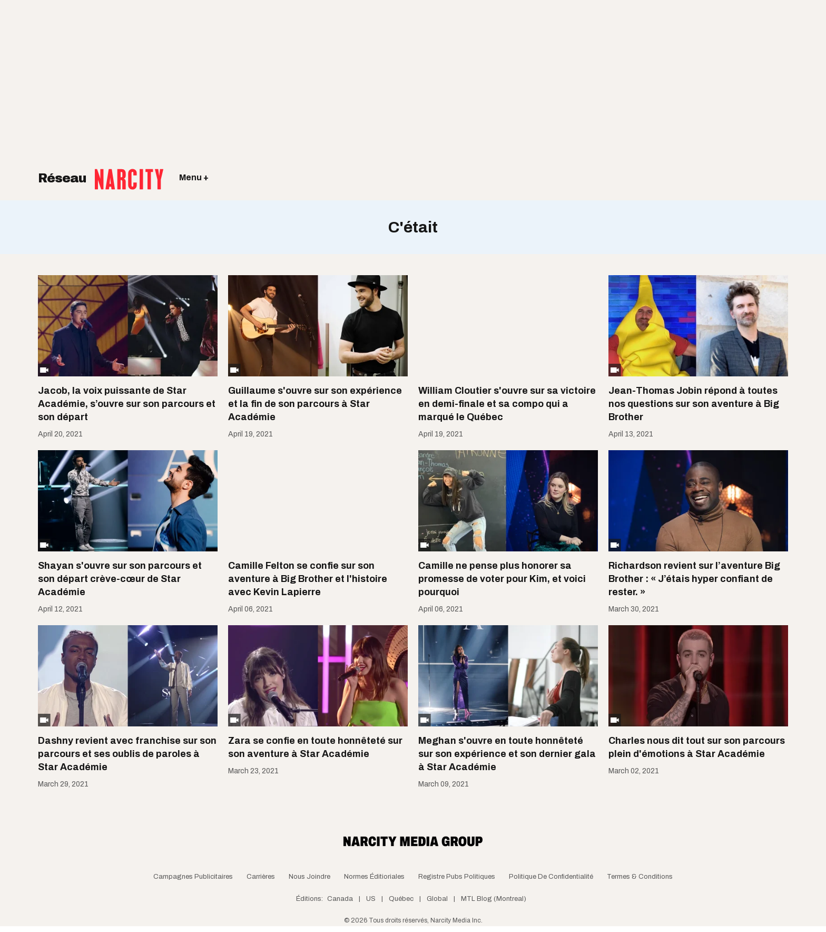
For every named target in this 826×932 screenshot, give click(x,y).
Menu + (194, 177)
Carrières (261, 876)
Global (437, 898)
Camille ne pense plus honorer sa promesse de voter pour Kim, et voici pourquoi (502, 578)
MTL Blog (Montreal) (493, 898)
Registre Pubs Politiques (456, 876)
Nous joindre (309, 876)
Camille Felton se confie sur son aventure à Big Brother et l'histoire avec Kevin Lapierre (307, 578)
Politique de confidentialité (551, 876)
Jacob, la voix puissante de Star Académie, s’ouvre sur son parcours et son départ (126, 403)
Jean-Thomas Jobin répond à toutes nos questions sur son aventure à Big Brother (693, 403)
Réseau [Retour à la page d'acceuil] (100, 171)
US (371, 898)
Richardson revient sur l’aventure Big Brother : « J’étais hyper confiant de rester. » (694, 578)
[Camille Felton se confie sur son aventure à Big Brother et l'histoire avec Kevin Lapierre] (318, 500)
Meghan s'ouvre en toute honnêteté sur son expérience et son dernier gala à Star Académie (507, 753)
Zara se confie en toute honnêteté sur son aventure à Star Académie (315, 747)
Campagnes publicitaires (193, 876)
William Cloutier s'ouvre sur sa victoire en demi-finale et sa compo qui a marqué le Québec (507, 403)
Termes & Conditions (640, 876)
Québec (401, 898)
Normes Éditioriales (374, 876)
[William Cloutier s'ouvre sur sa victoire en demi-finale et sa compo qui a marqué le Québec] (508, 325)
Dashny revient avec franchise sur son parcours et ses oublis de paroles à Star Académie (127, 753)
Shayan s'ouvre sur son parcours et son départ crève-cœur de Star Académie (120, 578)
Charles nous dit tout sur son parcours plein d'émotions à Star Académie (696, 747)
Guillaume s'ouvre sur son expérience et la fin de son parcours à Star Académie (315, 403)
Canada (340, 898)
